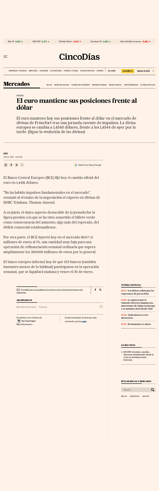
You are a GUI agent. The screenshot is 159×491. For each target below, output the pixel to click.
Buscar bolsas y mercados (136, 381)
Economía (44, 71)
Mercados (33, 71)
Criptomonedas (131, 85)
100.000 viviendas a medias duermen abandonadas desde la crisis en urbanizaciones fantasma (138, 356)
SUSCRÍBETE (128, 71)
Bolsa (49, 85)
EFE (5, 153)
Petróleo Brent (65, 41)
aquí (84, 321)
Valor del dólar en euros (130, 41)
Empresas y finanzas (18, 71)
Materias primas (99, 85)
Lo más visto (128, 345)
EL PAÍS (110, 70)
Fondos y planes (71, 71)
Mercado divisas (61, 85)
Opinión (100, 71)
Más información (24, 324)
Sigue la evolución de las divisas (56, 131)
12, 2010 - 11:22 (13, 157)
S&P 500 (36, 41)
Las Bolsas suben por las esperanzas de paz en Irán (137, 292)
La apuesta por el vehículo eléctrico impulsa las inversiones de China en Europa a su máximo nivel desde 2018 (138, 304)
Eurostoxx (134, 396)
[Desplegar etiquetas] (101, 306)
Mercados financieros (26, 307)
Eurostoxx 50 (96, 41)
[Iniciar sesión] (146, 71)
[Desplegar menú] (5, 57)
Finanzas (43, 307)
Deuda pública (115, 85)
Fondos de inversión (80, 85)
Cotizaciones (56, 71)
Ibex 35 (11, 41)
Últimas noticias (87, 71)
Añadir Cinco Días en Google (89, 165)
